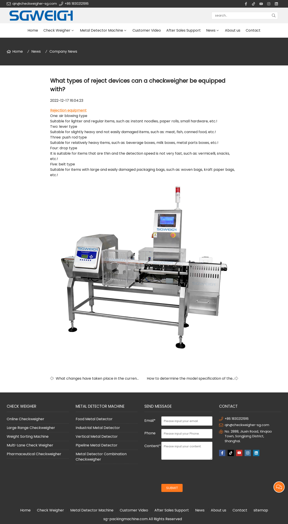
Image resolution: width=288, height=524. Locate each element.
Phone (150, 433)
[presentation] (195, 472)
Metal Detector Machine (101, 30)
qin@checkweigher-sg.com (34, 3)
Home (33, 30)
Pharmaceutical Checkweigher (34, 454)
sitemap (261, 510)
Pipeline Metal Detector (96, 445)
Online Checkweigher (25, 419)
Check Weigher (56, 30)
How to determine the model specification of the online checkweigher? (190, 378)
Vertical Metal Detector (97, 436)
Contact (253, 30)
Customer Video (146, 30)
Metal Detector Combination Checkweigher (101, 456)
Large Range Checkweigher (31, 427)
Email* (150, 420)
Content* (152, 445)
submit (172, 488)
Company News (63, 51)
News (210, 30)
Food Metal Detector (94, 419)
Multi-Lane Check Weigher (30, 445)
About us (232, 30)
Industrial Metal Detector (98, 427)
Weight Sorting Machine (28, 436)
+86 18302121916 (77, 3)
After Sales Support (183, 30)
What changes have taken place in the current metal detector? (97, 378)
